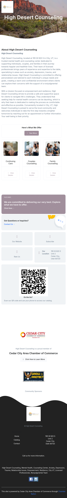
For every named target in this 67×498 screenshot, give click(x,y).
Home (16, 436)
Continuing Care (10, 162)
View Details (10, 174)
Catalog (17, 440)
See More (31, 133)
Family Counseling (53, 162)
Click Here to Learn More (33, 359)
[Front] (7, 7)
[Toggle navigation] (63, 7)
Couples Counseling (32, 162)
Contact (17, 444)
